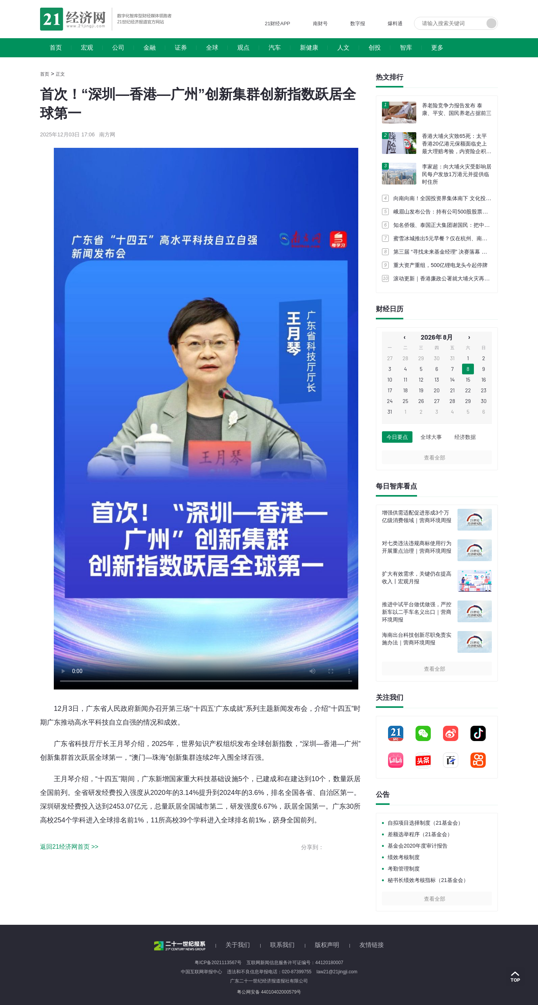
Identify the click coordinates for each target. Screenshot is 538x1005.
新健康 (309, 47)
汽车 (275, 47)
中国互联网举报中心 (201, 971)
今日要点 (397, 437)
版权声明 (327, 945)
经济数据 (465, 437)
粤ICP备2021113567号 (218, 962)
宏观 (87, 47)
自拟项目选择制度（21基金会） (425, 823)
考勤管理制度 (404, 869)
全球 (212, 47)
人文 (343, 47)
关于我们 (238, 945)
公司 (118, 47)
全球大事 (431, 437)
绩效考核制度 (404, 857)
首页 (56, 47)
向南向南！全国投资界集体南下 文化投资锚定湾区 (452, 198)
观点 (243, 47)
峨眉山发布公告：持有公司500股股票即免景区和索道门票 (461, 212)
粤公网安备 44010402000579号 (269, 992)
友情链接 (371, 945)
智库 (406, 47)
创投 (375, 47)
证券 (181, 47)
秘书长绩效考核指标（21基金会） (428, 880)
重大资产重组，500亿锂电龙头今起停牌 (440, 265)
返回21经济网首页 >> (69, 846)
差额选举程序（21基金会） (420, 834)
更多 (437, 47)
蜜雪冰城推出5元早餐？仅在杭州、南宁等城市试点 (453, 238)
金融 (149, 47)
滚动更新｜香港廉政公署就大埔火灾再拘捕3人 (448, 278)
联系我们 (282, 945)
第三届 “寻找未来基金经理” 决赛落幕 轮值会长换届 (453, 252)
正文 (60, 74)
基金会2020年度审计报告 (418, 846)
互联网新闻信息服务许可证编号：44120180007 (294, 962)
